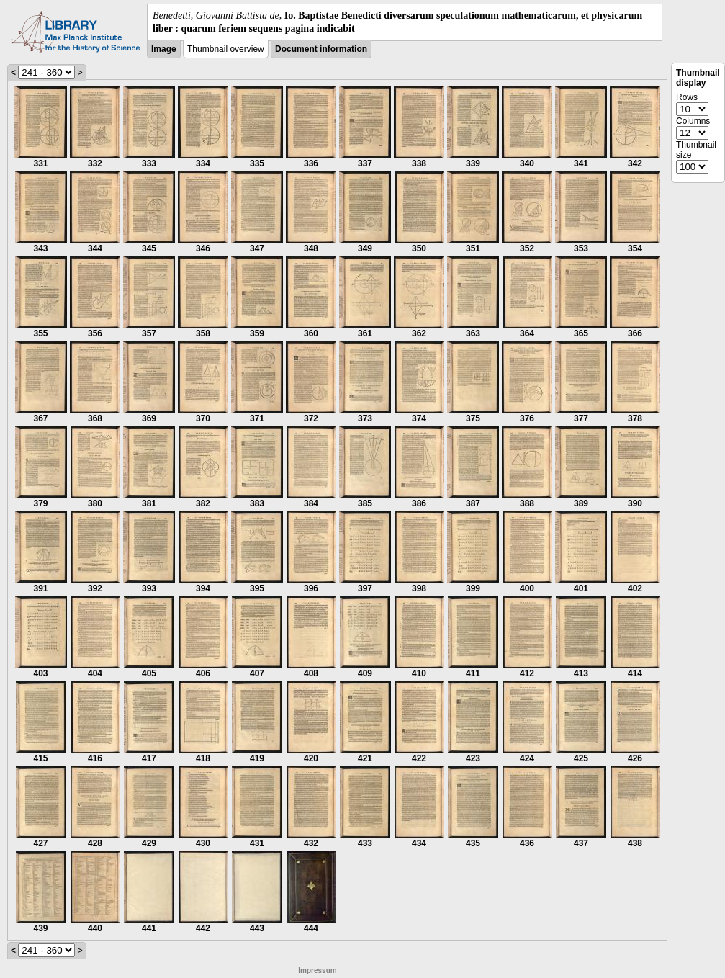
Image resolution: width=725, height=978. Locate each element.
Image (163, 49)
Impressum (317, 970)
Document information (321, 49)
